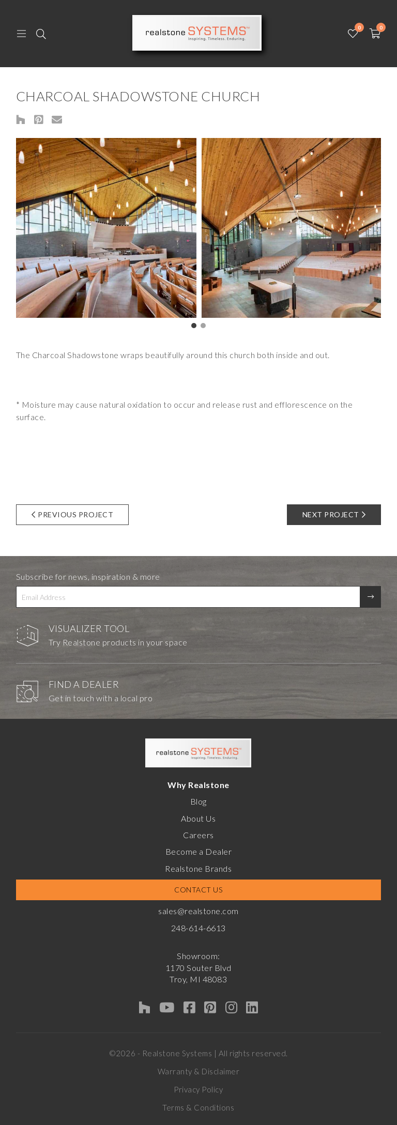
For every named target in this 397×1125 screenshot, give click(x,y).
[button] (193, 325)
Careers (198, 835)
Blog (198, 801)
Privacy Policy (198, 1089)
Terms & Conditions (198, 1107)
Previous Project (73, 514)
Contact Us (198, 889)
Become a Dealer (198, 851)
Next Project (334, 514)
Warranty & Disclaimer (199, 1071)
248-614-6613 (198, 928)
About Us (198, 818)
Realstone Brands (198, 868)
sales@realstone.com (198, 911)
